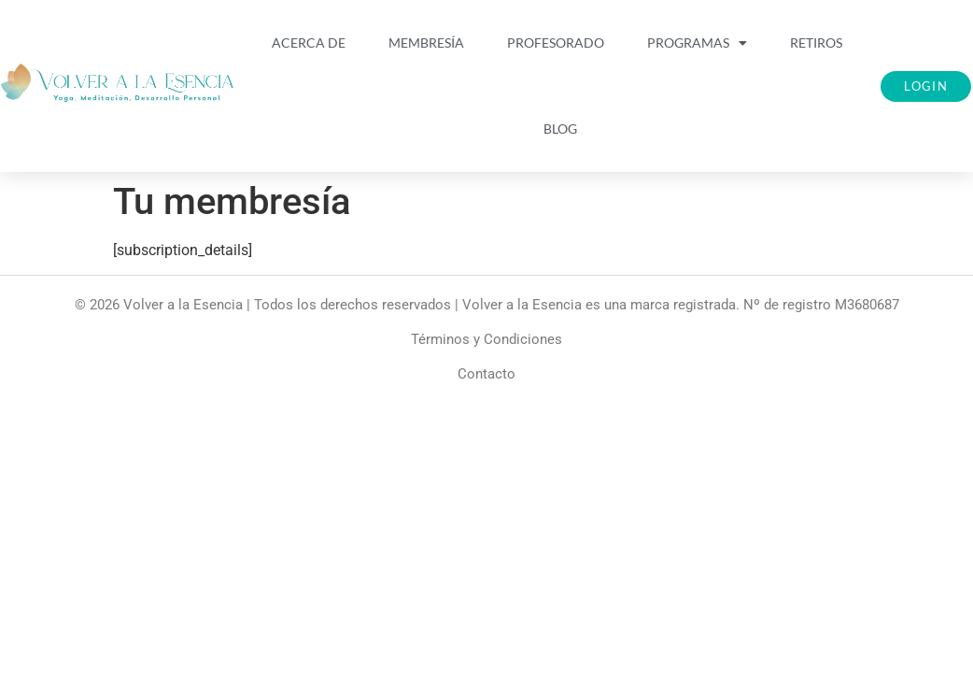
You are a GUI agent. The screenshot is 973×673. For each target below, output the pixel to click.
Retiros (816, 42)
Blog (560, 128)
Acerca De (308, 42)
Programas (697, 43)
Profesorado (555, 42)
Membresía (426, 42)
